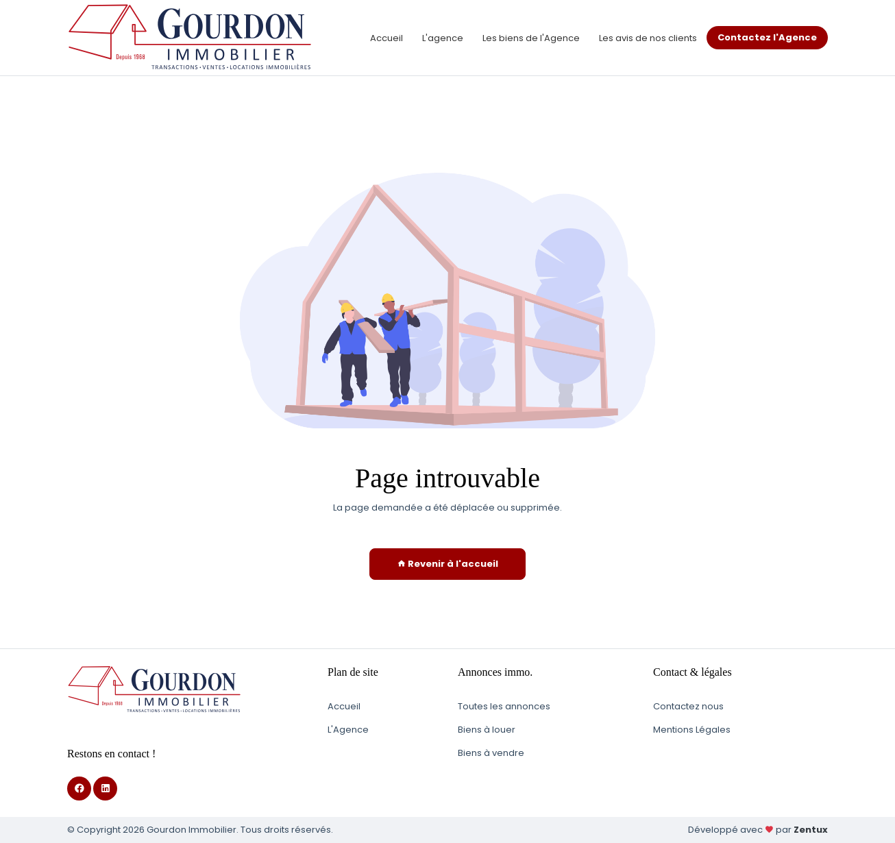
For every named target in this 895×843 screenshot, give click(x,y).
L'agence (442, 38)
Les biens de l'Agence (531, 38)
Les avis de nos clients (648, 38)
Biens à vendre (491, 752)
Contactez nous (688, 706)
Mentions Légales (692, 729)
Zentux (811, 829)
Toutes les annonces (504, 706)
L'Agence (348, 729)
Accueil (386, 38)
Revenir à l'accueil (447, 563)
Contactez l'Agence (767, 37)
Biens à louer (486, 729)
